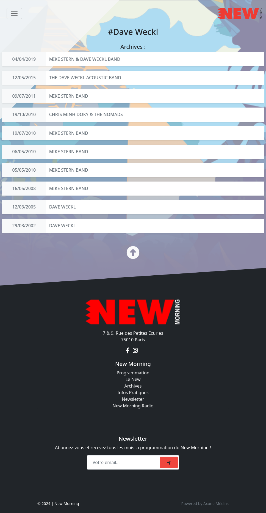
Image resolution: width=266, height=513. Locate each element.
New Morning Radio (133, 406)
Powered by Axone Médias (205, 503)
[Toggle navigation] (14, 13)
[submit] (169, 462)
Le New (132, 379)
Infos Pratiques (133, 392)
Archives (133, 386)
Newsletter (133, 399)
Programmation (133, 373)
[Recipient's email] (124, 462)
